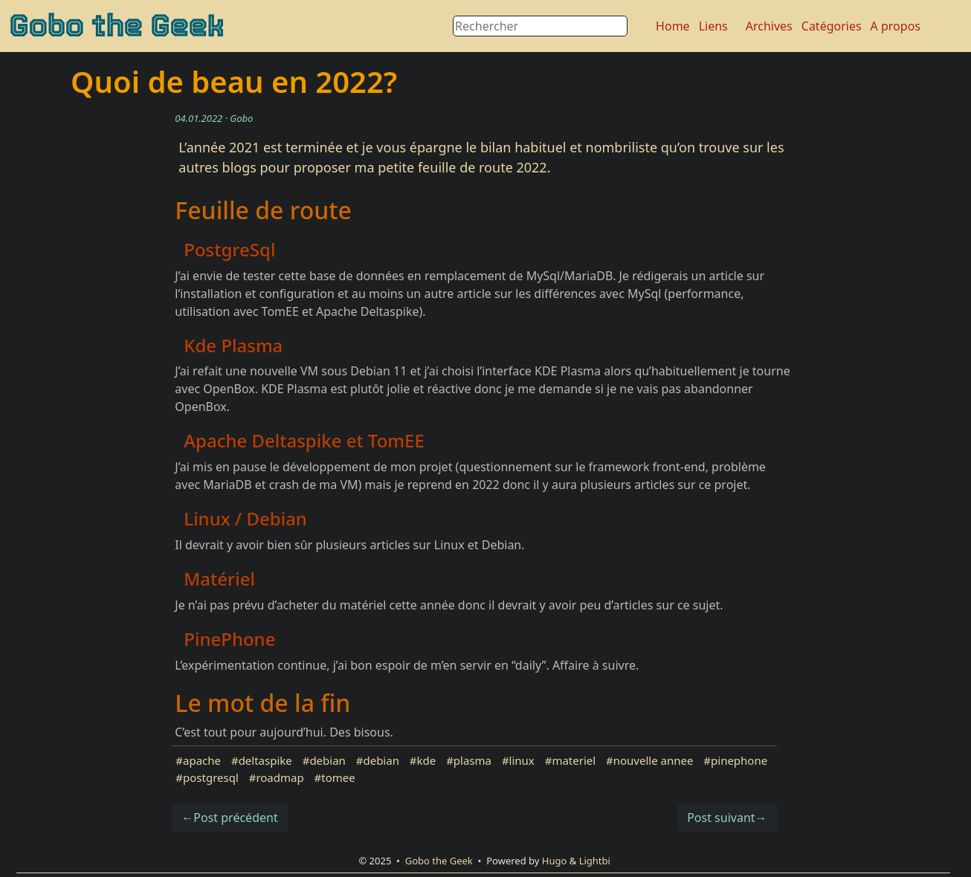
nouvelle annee (653, 760)
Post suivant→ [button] (727, 817)
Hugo (554, 860)
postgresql (211, 777)
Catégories (831, 26)
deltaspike (265, 760)
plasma (472, 760)
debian (327, 760)
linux (522, 760)
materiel (574, 760)
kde (426, 760)
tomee (338, 777)
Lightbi (594, 860)
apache (202, 760)
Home (673, 26)
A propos (895, 26)
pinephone (739, 760)
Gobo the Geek (116, 26)
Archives (769, 26)
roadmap (279, 777)
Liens (713, 26)
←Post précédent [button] (229, 817)
